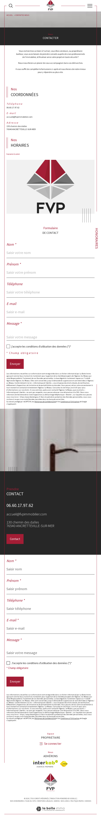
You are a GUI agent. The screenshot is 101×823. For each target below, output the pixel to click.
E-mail (11, 303)
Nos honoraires (17, 801)
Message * (13, 323)
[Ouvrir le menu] (90, 5)
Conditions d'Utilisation (70, 401)
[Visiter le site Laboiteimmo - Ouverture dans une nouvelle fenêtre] (50, 812)
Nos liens (65, 801)
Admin (56, 801)
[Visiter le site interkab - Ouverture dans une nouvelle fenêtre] (45, 763)
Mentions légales (44, 801)
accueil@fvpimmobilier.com (19, 116)
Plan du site (30, 801)
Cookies (88, 801)
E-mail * (12, 620)
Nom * (11, 244)
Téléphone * (15, 600)
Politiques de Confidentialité (45, 401)
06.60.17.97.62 (12, 107)
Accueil (9, 15)
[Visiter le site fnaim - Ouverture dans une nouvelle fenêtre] (64, 764)
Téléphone (14, 284)
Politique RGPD (76, 801)
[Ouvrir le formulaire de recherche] (11, 6)
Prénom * (13, 264)
